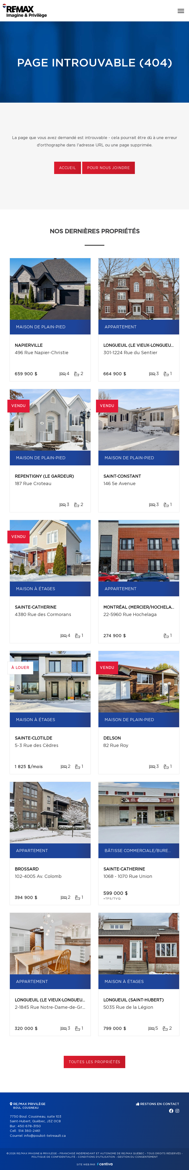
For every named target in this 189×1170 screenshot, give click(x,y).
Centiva (105, 1164)
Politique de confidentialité (53, 1157)
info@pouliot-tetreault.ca (45, 1136)
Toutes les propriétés (95, 1062)
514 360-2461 (29, 1131)
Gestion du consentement (137, 1157)
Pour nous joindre (108, 168)
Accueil (67, 168)
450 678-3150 (29, 1126)
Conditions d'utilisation (96, 1157)
